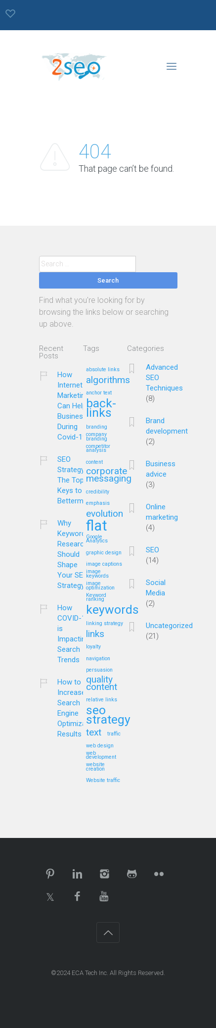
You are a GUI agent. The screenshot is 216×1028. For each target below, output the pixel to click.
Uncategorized (169, 625)
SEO (152, 549)
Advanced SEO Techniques (164, 377)
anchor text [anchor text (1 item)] (99, 393)
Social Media (156, 587)
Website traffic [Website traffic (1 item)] (103, 780)
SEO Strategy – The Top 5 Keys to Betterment (75, 480)
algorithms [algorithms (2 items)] (108, 380)
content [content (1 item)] (94, 462)
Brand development (167, 426)
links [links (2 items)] (95, 634)
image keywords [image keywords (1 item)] (97, 574)
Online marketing (162, 512)
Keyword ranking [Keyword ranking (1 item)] (96, 597)
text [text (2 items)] (93, 733)
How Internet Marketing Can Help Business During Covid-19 (73, 405)
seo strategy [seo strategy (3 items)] (108, 715)
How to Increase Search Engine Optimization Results (77, 708)
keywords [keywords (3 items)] (112, 610)
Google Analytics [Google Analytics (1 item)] (97, 539)
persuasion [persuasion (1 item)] (99, 670)
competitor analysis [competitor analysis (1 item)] (98, 448)
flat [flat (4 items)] (96, 526)
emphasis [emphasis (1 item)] (98, 503)
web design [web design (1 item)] (100, 746)
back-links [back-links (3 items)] (101, 408)
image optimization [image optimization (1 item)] (100, 586)
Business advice (160, 469)
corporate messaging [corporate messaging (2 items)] (108, 475)
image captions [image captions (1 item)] (104, 564)
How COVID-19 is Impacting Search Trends (73, 633)
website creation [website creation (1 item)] (95, 767)
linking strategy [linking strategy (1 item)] (104, 624)
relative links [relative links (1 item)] (101, 700)
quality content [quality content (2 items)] (101, 683)
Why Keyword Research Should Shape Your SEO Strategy (72, 554)
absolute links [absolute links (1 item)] (103, 370)
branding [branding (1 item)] (96, 427)
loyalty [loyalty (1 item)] (93, 647)
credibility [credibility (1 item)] (97, 492)
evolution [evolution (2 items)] (104, 514)
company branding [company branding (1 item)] (96, 437)
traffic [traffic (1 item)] (114, 734)
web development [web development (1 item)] (101, 755)
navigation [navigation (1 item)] (98, 659)
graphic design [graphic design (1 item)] (104, 553)
